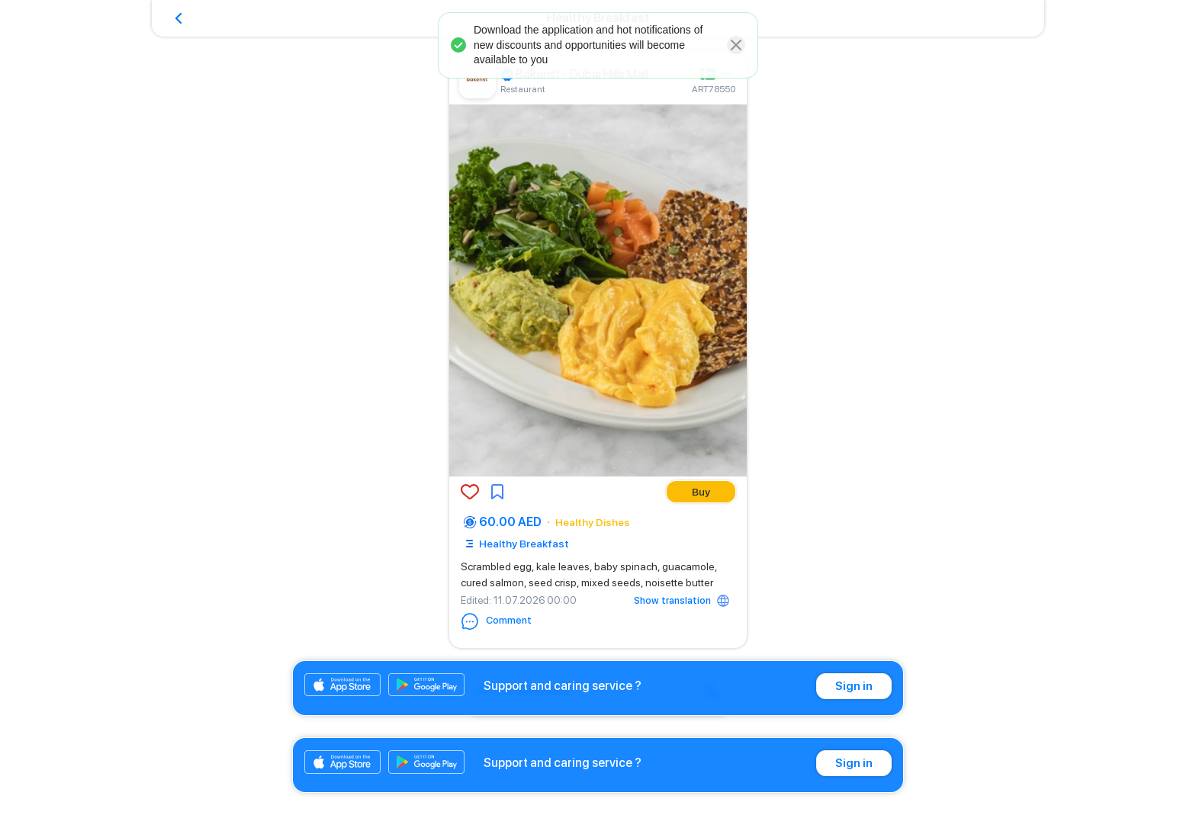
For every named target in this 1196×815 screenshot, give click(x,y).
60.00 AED (510, 522)
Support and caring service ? (562, 686)
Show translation (672, 600)
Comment (496, 621)
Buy (701, 492)
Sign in (854, 686)
